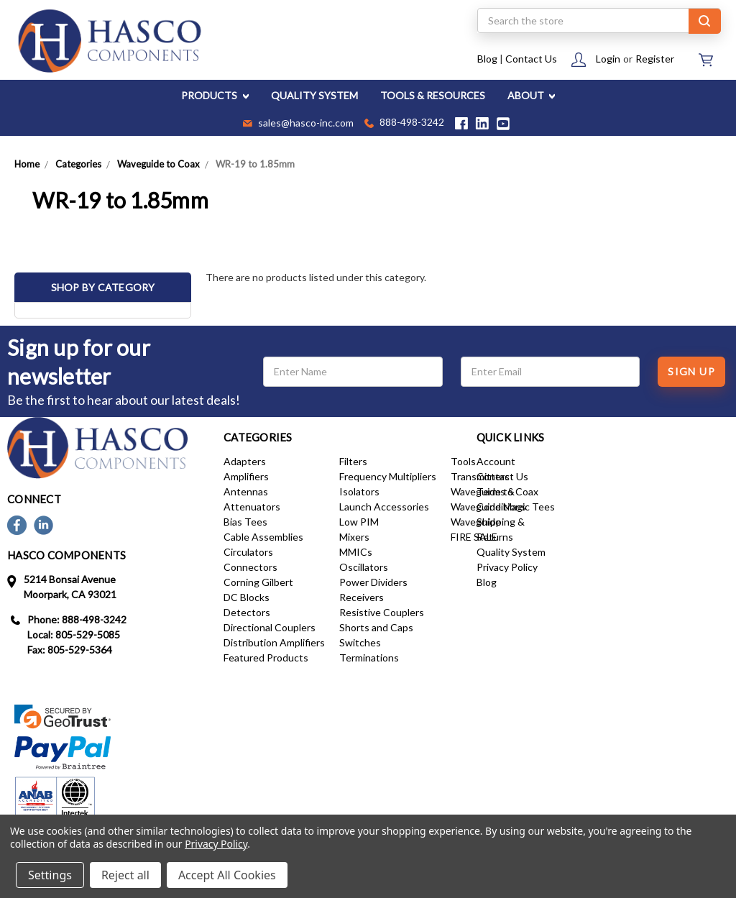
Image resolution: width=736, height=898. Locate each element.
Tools (463, 461)
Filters (353, 461)
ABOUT (531, 95)
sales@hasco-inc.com (298, 123)
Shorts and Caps (376, 627)
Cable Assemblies (263, 537)
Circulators (248, 552)
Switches (360, 642)
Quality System (511, 552)
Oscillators (363, 567)
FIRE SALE (474, 537)
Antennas (246, 491)
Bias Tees (245, 522)
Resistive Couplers (381, 612)
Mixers (354, 537)
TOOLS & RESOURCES (432, 95)
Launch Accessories (384, 506)
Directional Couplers (270, 627)
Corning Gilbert (258, 582)
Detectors (247, 612)
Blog (487, 58)
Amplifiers (246, 476)
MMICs (355, 552)
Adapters (245, 461)
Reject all (125, 875)
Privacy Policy (507, 567)
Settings (50, 875)
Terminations (369, 657)
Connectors (250, 567)
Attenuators (252, 506)
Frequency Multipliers (387, 476)
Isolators (359, 491)
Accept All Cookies (227, 875)
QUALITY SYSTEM (314, 95)
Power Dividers (373, 582)
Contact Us (531, 58)
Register (654, 58)
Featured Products (266, 657)
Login (608, 58)
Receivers (361, 597)
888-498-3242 (404, 123)
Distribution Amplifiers (274, 642)
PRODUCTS (215, 95)
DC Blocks (247, 597)
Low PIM (359, 522)
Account (496, 461)
